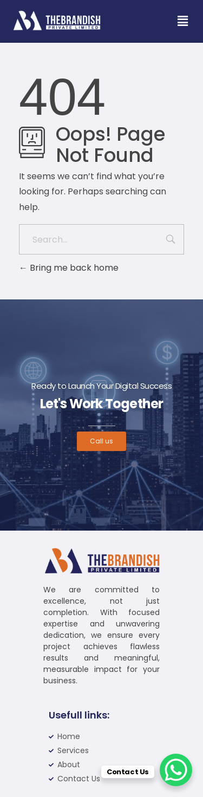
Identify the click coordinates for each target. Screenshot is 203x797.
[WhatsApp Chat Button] (176, 770)
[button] (182, 21)
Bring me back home (69, 268)
